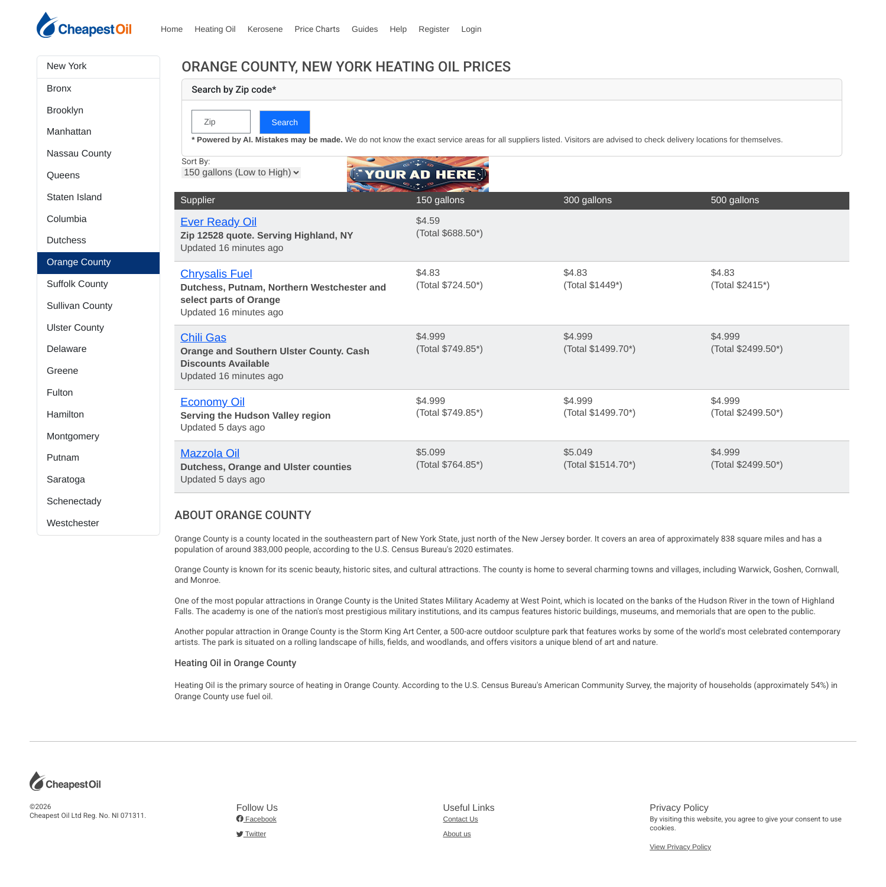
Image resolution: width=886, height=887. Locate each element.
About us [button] (457, 834)
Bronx (59, 89)
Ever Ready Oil (218, 222)
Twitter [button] (251, 834)
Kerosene (265, 29)
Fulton (60, 393)
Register (433, 29)
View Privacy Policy (680, 847)
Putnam (63, 458)
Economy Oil (212, 402)
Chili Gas (203, 338)
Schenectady (74, 502)
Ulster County (75, 328)
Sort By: (195, 162)
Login (471, 29)
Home (172, 29)
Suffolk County (77, 284)
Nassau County (79, 154)
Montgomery (73, 437)
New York (67, 66)
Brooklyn (65, 111)
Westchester (73, 523)
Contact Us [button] (460, 819)
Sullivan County (79, 306)
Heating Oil (214, 29)
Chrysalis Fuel (216, 274)
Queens (63, 176)
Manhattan (69, 132)
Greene (62, 371)
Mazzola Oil (209, 454)
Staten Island (74, 198)
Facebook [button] (256, 819)
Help (398, 29)
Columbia (67, 219)
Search (285, 122)
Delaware (67, 349)
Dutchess (66, 241)
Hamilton (65, 415)
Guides (365, 29)
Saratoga (66, 480)
